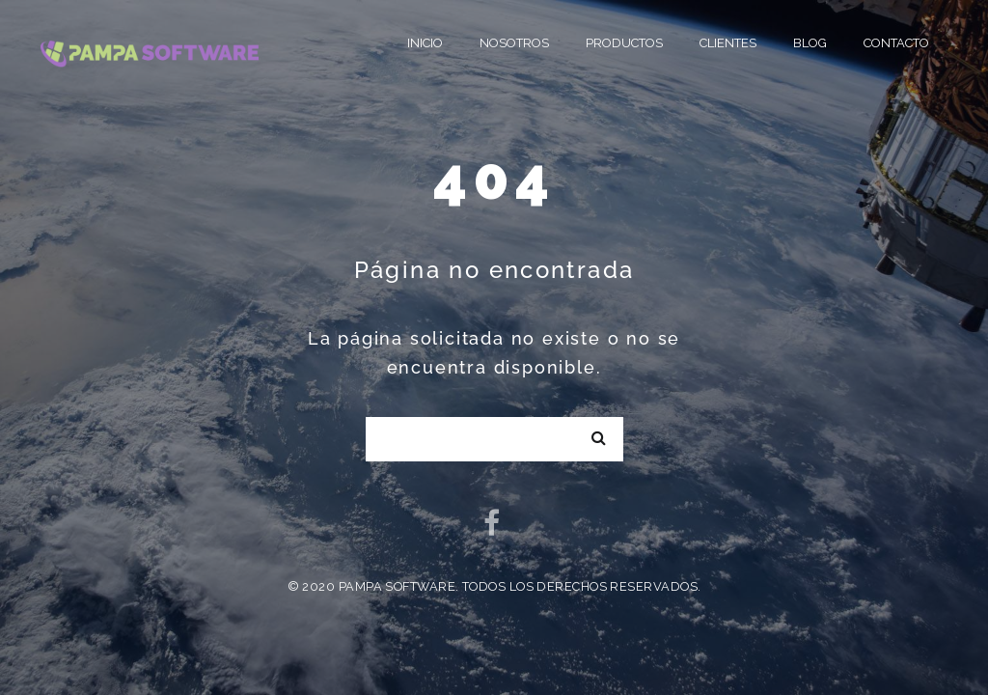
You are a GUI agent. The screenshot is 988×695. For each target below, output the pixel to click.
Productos (624, 43)
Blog (810, 43)
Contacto (896, 43)
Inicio (425, 43)
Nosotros (514, 43)
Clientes (728, 43)
